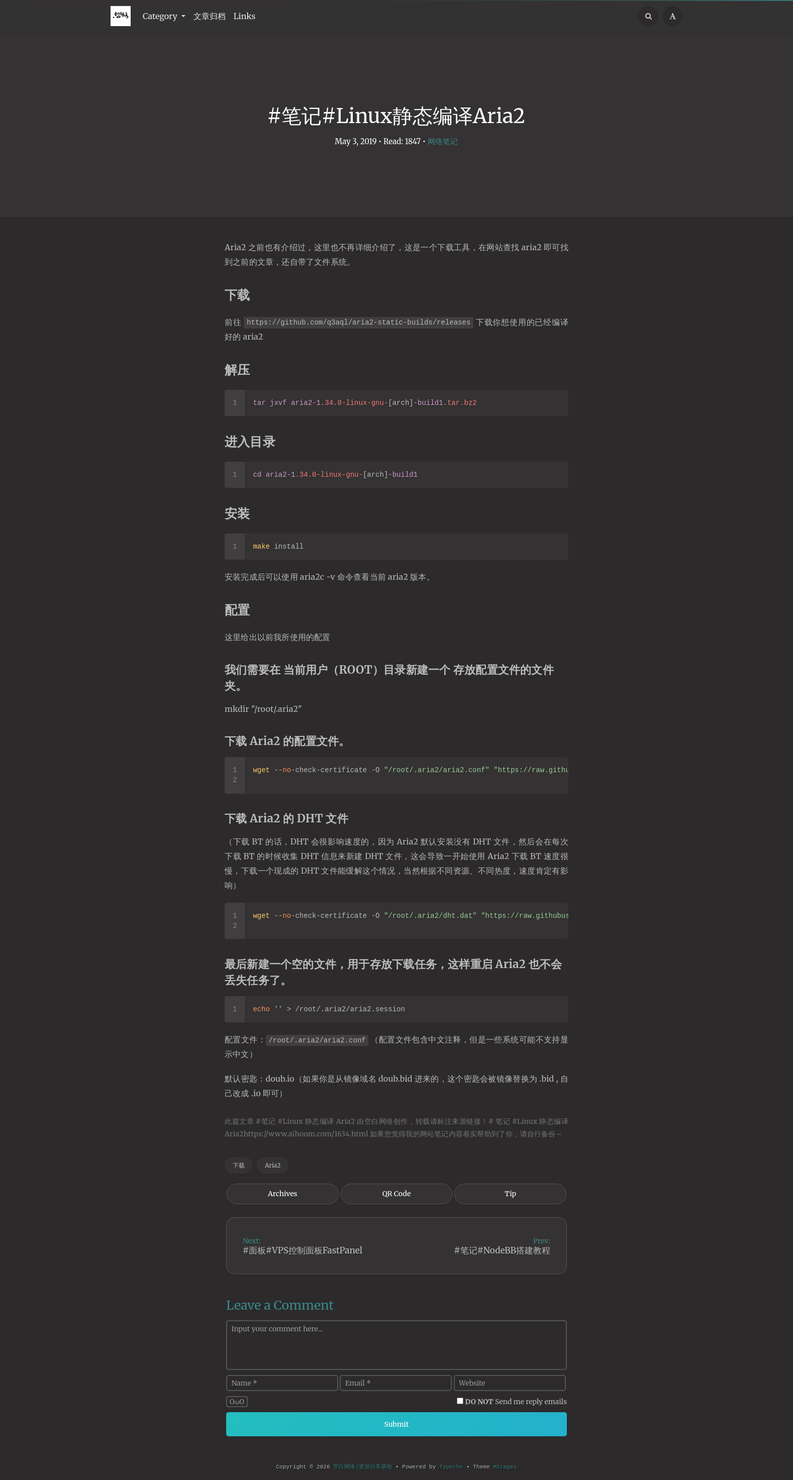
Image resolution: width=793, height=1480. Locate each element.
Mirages (505, 1467)
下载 (239, 1165)
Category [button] (161, 16)
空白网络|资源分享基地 (362, 1467)
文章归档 (209, 16)
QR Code (396, 1193)
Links (245, 16)
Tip (510, 1193)
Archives (283, 1193)
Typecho (451, 1467)
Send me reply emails (516, 1401)
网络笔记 (443, 141)
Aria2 (272, 1165)
